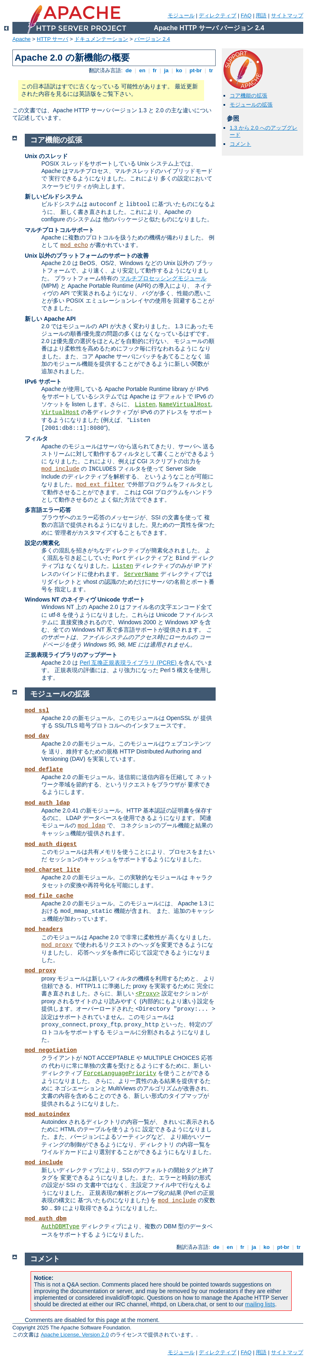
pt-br (195, 70)
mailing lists (260, 1304)
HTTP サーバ (52, 39)
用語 (261, 15)
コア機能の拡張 (248, 95)
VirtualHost (60, 412)
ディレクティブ (217, 15)
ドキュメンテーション (101, 39)
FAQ (246, 15)
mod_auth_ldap (47, 803)
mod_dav (37, 736)
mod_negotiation (51, 1050)
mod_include (60, 469)
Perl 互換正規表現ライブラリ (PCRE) (129, 662)
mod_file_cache (49, 896)
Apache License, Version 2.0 (75, 1334)
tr (211, 70)
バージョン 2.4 (152, 39)
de (128, 70)
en (142, 70)
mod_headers (44, 929)
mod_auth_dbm (46, 1218)
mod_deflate (44, 769)
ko (178, 70)
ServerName (141, 574)
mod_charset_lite (52, 870)
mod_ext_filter (100, 484)
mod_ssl (37, 710)
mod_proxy (57, 945)
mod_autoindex (47, 1114)
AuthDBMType (60, 1226)
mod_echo (74, 245)
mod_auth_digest (51, 844)
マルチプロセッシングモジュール (163, 278)
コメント (240, 144)
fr (154, 70)
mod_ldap (91, 825)
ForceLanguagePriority (119, 1073)
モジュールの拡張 (251, 105)
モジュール (181, 15)
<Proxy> (147, 993)
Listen (145, 404)
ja (166, 70)
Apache (21, 39)
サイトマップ (287, 15)
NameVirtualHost (185, 404)
